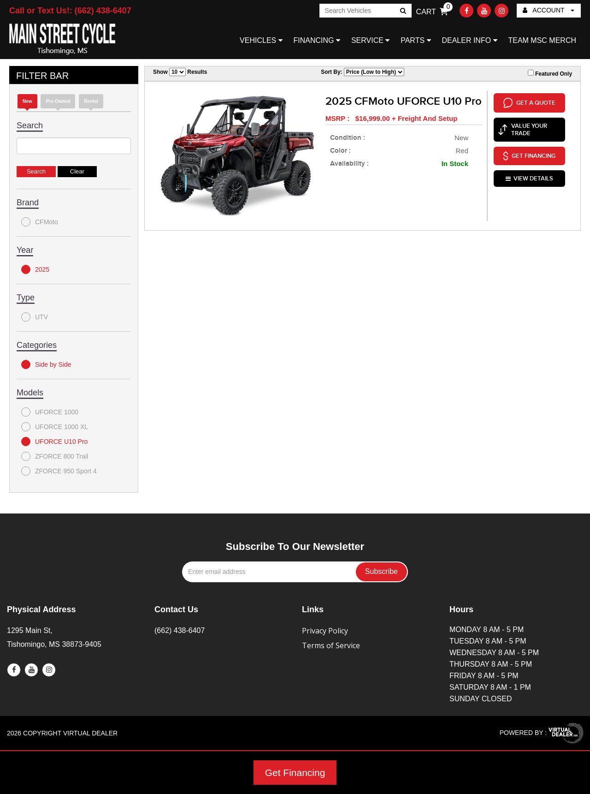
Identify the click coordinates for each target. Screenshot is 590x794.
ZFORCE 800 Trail (54, 456)
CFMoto (39, 222)
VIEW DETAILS (529, 177)
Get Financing (295, 772)
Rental (91, 101)
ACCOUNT (548, 10)
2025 (35, 269)
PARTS (416, 40)
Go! (402, 11)
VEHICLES (261, 40)
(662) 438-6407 (179, 630)
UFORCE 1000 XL (54, 426)
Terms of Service (331, 645)
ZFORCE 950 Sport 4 (59, 471)
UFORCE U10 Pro (54, 441)
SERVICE (370, 40)
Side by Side (46, 364)
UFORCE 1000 (49, 412)
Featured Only (550, 73)
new (27, 101)
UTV (34, 317)
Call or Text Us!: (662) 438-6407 (70, 10)
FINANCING (317, 40)
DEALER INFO (469, 40)
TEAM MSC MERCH (542, 40)
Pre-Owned (58, 101)
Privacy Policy (325, 631)
